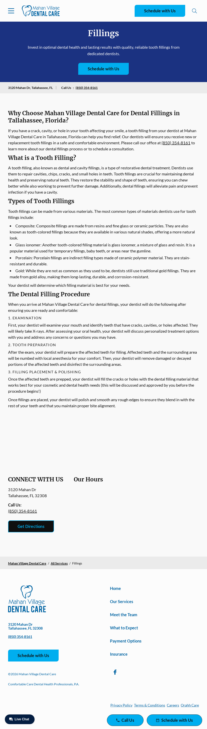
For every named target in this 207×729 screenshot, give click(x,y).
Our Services (121, 601)
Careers (173, 705)
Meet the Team (123, 614)
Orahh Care (190, 705)
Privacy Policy (121, 705)
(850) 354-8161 (87, 88)
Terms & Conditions (149, 705)
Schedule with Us (160, 10)
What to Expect (124, 627)
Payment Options (126, 640)
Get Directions (31, 526)
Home (115, 588)
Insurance (119, 654)
